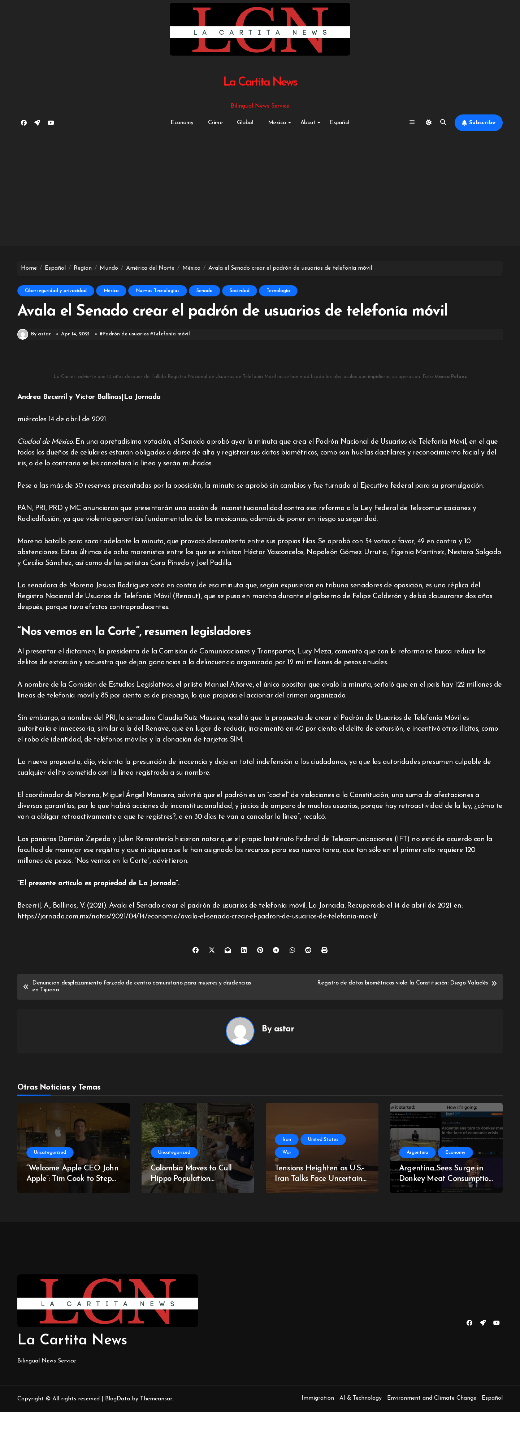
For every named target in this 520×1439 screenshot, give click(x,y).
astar (284, 1056)
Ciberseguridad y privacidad (56, 290)
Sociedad (240, 290)
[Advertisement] (260, 188)
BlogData (117, 1426)
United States (323, 1166)
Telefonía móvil (172, 361)
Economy (182, 123)
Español (340, 123)
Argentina (417, 1179)
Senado (204, 290)
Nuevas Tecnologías (157, 290)
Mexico (279, 123)
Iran (286, 1166)
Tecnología (278, 290)
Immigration (318, 1425)
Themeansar (156, 1426)
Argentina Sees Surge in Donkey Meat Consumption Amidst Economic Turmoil (446, 1205)
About (310, 123)
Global (245, 123)
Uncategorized (50, 1179)
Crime (215, 123)
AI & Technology (360, 1425)
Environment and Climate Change (431, 1425)
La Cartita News (260, 82)
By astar (34, 361)
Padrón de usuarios (126, 361)
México (111, 290)
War (286, 1179)
